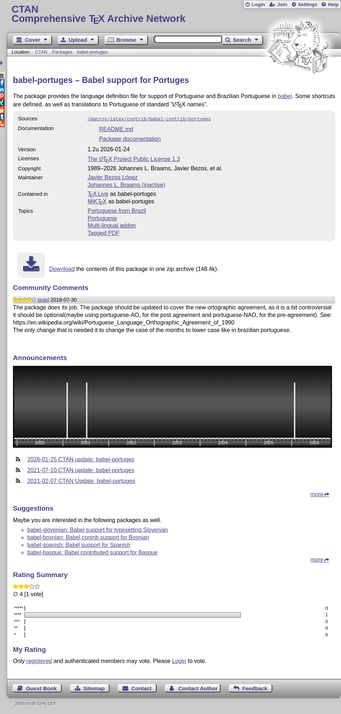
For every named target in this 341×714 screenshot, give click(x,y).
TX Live (98, 193)
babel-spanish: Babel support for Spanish (78, 544)
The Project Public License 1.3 (134, 158)
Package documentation (130, 138)
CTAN (41, 52)
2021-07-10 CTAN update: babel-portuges (80, 469)
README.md (116, 128)
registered (39, 660)
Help (333, 4)
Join (282, 4)
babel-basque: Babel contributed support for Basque (92, 552)
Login (258, 4)
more (316, 493)
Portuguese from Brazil (117, 210)
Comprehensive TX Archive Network (173, 14)
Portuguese (102, 218)
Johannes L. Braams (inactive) (126, 184)
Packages (63, 52)
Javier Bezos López (113, 177)
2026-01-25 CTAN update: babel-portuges (80, 459)
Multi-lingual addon (112, 225)
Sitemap (94, 688)
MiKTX (97, 201)
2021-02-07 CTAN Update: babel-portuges (81, 480)
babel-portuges (92, 52)
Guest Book (41, 688)
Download (62, 268)
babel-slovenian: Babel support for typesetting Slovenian (97, 529)
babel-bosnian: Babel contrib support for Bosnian (88, 537)
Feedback (254, 688)
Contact (141, 688)
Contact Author (198, 688)
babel (285, 96)
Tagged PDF (104, 232)
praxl (43, 299)
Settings (307, 4)
